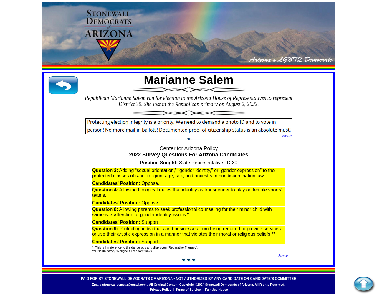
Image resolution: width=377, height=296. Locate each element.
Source (287, 136)
